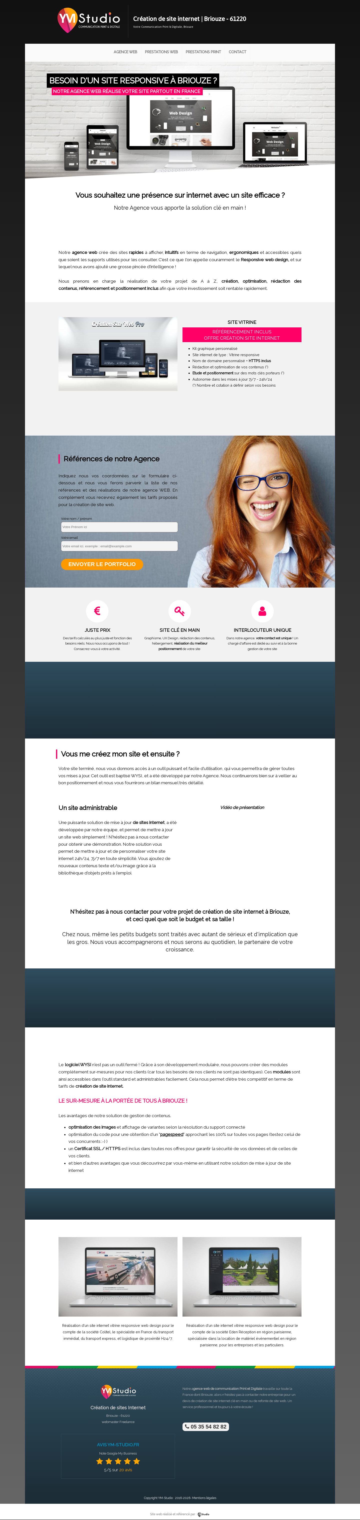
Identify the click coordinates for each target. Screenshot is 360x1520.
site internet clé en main (230, 1401)
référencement (94, 288)
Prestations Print (203, 52)
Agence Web (125, 52)
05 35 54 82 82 (206, 1427)
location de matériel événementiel (250, 1339)
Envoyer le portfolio (102, 565)
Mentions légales (204, 1498)
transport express (101, 1339)
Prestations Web (161, 52)
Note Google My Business (118, 1454)
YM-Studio (165, 1498)
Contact (237, 52)
